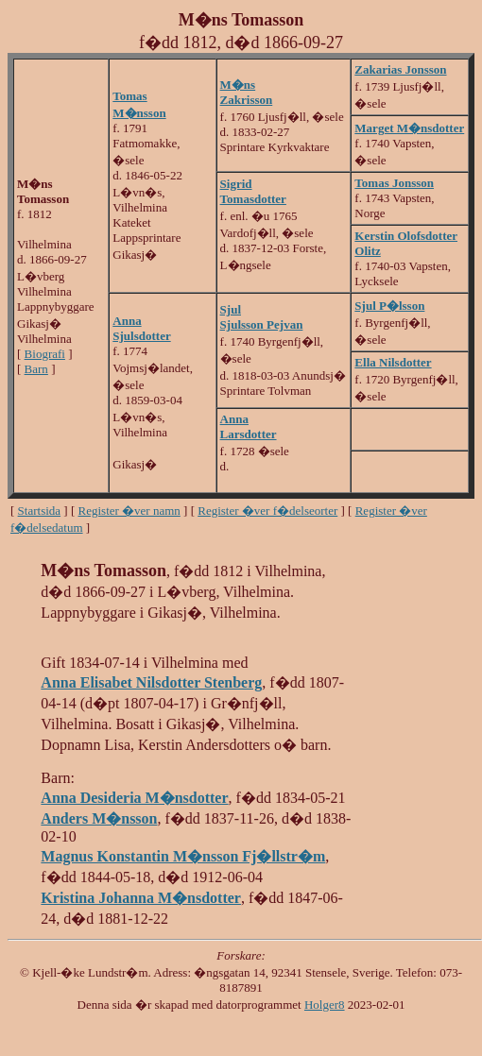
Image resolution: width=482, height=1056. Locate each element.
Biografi (45, 354)
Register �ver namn (129, 510)
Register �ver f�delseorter (267, 510)
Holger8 (324, 1004)
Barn (36, 369)
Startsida (39, 510)
